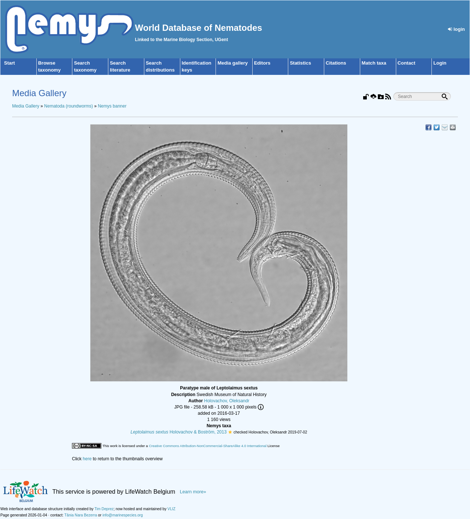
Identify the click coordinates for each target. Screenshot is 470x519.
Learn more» (193, 491)
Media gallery (232, 63)
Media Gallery (25, 106)
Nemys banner (112, 106)
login (456, 29)
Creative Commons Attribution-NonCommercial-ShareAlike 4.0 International (207, 446)
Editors (262, 63)
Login (439, 63)
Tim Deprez (103, 509)
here (87, 458)
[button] (230, 432)
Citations (336, 63)
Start (9, 63)
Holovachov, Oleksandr (226, 400)
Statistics (300, 63)
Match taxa (374, 63)
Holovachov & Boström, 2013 (179, 432)
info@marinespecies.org (122, 515)
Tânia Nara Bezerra (80, 515)
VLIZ (171, 509)
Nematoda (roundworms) (68, 106)
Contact (406, 63)
